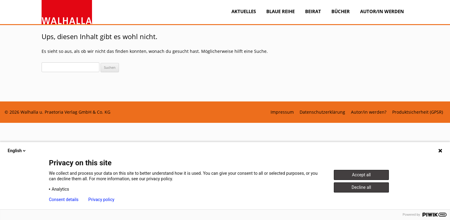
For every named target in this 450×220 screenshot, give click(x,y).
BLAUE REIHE (280, 11)
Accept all (361, 174)
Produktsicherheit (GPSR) (417, 112)
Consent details (64, 199)
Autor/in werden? (368, 112)
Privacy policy (101, 199)
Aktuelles (243, 11)
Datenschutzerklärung (322, 112)
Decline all (361, 187)
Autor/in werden (382, 11)
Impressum (282, 112)
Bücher (340, 11)
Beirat (313, 11)
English (17, 150)
